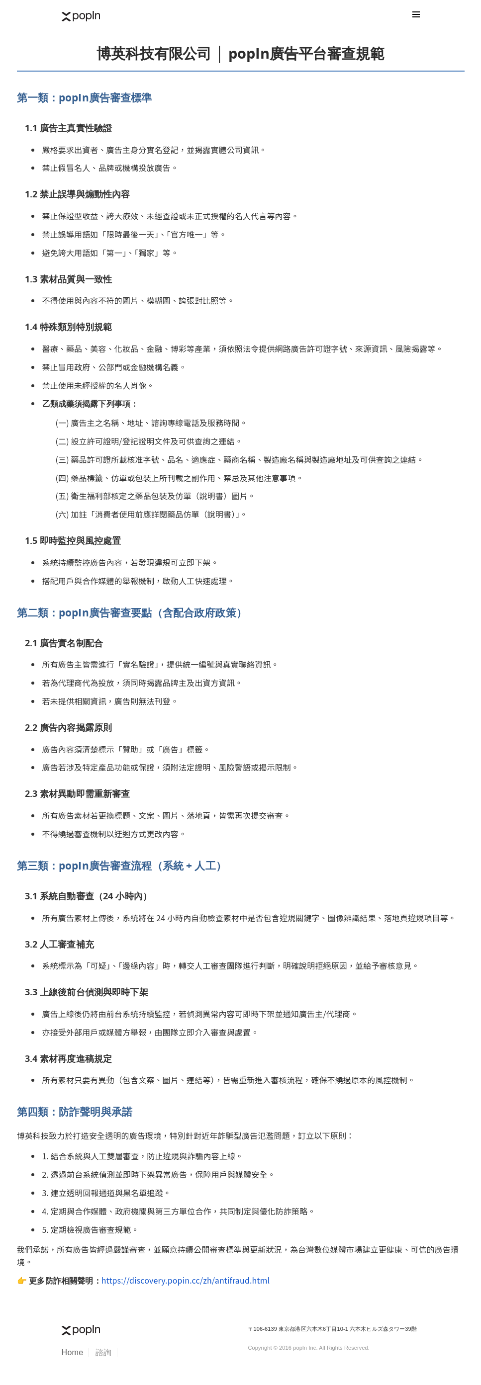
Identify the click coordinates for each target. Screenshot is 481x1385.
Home (73, 1352)
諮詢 (104, 1352)
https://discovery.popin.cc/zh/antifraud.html (185, 1280)
